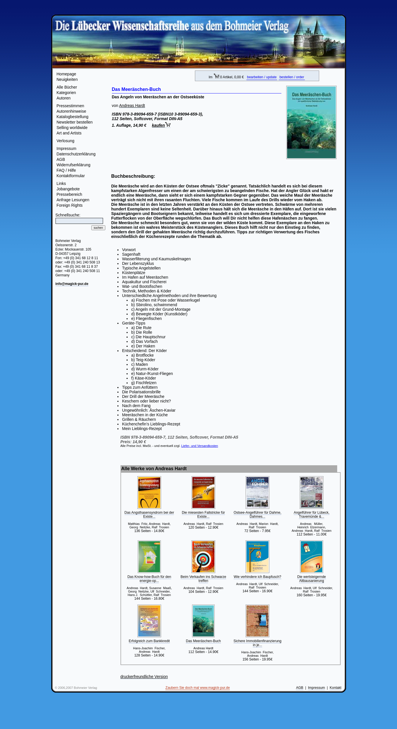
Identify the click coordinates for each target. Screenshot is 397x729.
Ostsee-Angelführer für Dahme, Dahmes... (257, 515)
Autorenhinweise (71, 111)
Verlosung (65, 140)
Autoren (64, 98)
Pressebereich (69, 194)
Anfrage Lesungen (73, 200)
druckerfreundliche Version (144, 676)
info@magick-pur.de (72, 284)
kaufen (161, 125)
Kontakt (335, 688)
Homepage (66, 74)
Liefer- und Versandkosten (199, 445)
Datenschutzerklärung (76, 154)
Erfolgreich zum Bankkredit (149, 641)
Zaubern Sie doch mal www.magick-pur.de (197, 688)
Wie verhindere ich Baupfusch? (257, 577)
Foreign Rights (70, 205)
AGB (61, 159)
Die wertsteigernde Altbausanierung (311, 579)
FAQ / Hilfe (66, 170)
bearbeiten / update (261, 77)
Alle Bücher (67, 87)
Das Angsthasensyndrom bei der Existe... (149, 515)
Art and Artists (69, 133)
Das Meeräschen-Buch (203, 641)
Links (61, 183)
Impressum (66, 148)
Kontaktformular (71, 175)
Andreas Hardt (132, 105)
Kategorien (66, 92)
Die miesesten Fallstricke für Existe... (203, 515)
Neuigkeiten (67, 79)
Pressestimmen (70, 105)
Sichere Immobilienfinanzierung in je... (257, 643)
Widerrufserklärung (73, 165)
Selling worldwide (72, 127)
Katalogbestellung (72, 116)
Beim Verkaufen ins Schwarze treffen (203, 579)
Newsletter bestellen (75, 122)
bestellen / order (291, 77)
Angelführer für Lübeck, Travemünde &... (311, 515)
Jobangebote (68, 189)
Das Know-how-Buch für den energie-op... (149, 579)
